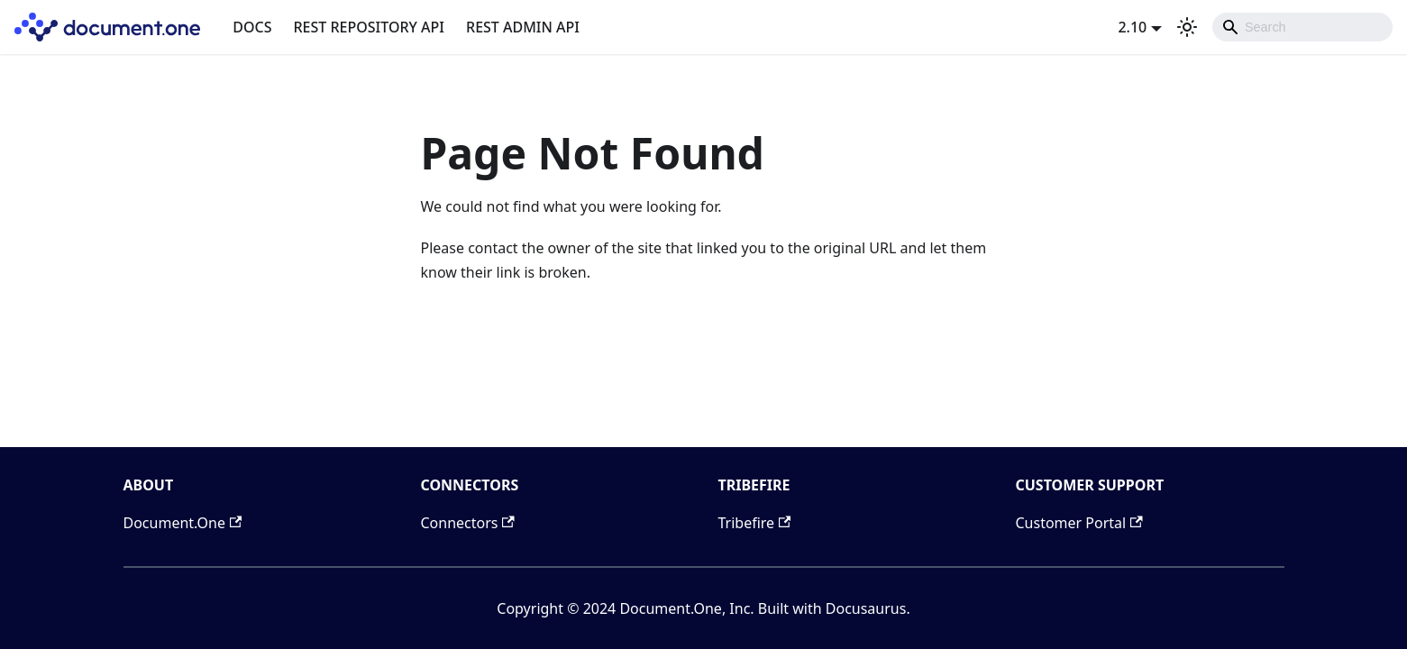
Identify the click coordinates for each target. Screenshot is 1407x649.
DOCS (252, 27)
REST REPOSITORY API (369, 27)
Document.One (182, 523)
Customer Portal (1079, 523)
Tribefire (754, 523)
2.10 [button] (1132, 27)
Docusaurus (866, 608)
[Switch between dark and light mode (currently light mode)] (1187, 27)
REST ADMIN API (523, 27)
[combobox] (1302, 27)
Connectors (468, 523)
